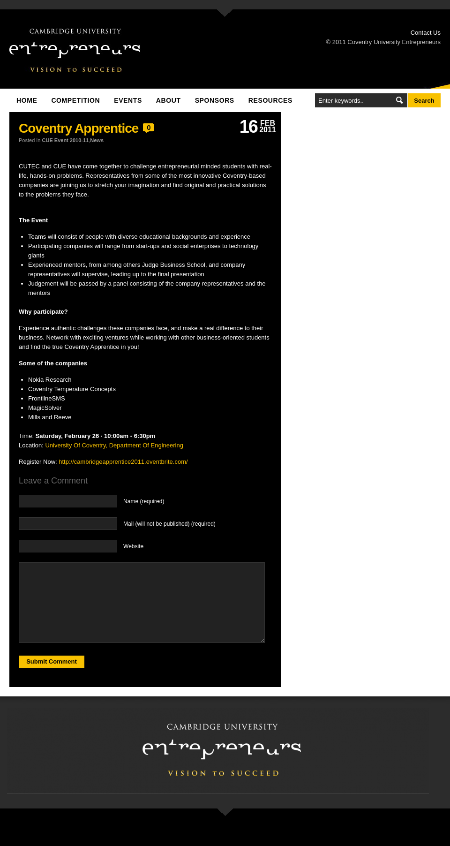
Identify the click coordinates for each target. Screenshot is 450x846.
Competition (75, 100)
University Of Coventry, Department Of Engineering (114, 445)
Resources (270, 100)
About (168, 100)
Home (26, 100)
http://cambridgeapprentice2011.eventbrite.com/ (123, 461)
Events (128, 100)
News (97, 140)
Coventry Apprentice (78, 128)
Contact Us (426, 32)
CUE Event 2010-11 (65, 140)
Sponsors (214, 100)
